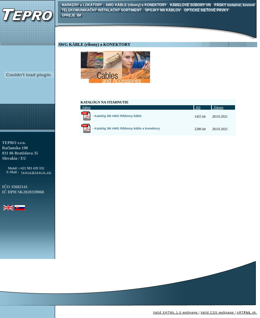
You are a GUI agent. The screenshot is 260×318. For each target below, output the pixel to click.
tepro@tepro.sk (36, 172)
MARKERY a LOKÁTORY (82, 5)
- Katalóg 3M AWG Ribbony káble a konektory (120, 128)
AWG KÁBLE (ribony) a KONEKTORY (136, 5)
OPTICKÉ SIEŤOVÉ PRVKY (206, 10)
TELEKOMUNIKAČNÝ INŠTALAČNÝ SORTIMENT (101, 10)
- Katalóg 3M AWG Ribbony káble (111, 116)
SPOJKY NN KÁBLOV (162, 10)
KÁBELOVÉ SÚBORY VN (190, 5)
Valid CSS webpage (217, 312)
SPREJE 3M (71, 15)
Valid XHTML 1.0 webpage (176, 312)
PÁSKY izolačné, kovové (234, 5)
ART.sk (247, 312)
